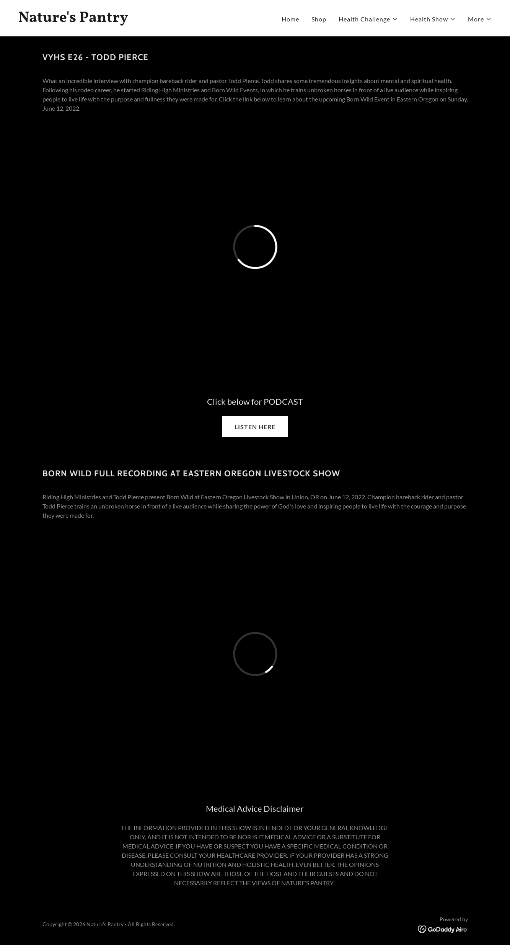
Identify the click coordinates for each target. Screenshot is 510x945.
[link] (133, 19)
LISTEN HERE (255, 426)
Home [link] (290, 19)
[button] (368, 19)
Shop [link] (318, 19)
